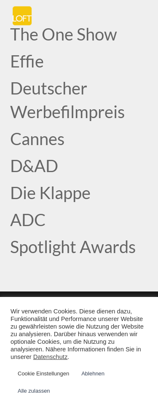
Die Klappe (50, 193)
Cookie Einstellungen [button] (43, 373)
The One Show (63, 34)
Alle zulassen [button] (34, 391)
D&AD (34, 166)
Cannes (37, 139)
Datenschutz (50, 356)
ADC (28, 220)
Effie (27, 61)
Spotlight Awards (73, 247)
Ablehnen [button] (92, 373)
